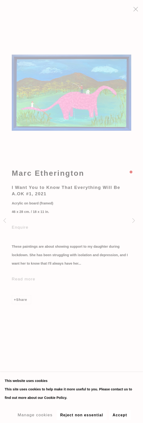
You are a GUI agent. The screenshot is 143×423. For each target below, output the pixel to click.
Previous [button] (4, 221)
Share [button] (21, 301)
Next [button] (133, 221)
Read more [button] (23, 280)
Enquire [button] (20, 229)
